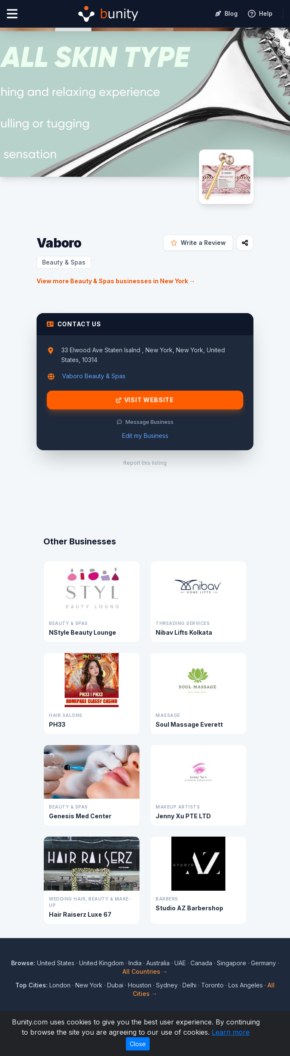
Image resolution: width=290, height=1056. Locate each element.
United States (55, 963)
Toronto (212, 985)
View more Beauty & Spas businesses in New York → (116, 281)
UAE (180, 963)
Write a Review (198, 242)
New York (88, 985)
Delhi (189, 985)
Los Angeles (245, 985)
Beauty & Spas (63, 262)
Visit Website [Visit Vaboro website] (145, 400)
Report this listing (145, 463)
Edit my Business (145, 435)
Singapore (231, 963)
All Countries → (145, 971)
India (135, 963)
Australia (158, 963)
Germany (263, 963)
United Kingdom (101, 963)
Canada (201, 963)
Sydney (167, 985)
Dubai (115, 985)
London (60, 985)
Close (138, 1043)
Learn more (231, 1032)
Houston (139, 985)
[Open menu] (12, 14)
